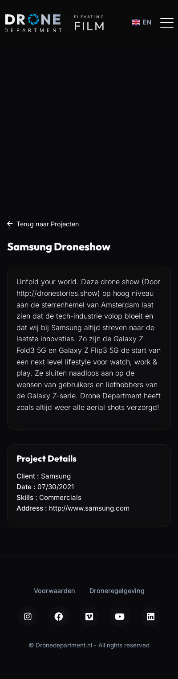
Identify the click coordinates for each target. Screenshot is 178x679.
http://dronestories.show (56, 293)
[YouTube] (120, 616)
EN (141, 22)
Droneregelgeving (117, 590)
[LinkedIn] (151, 616)
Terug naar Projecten (43, 224)
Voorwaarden (54, 590)
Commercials (60, 497)
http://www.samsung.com (89, 508)
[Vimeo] (89, 616)
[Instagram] (28, 616)
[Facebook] (59, 616)
